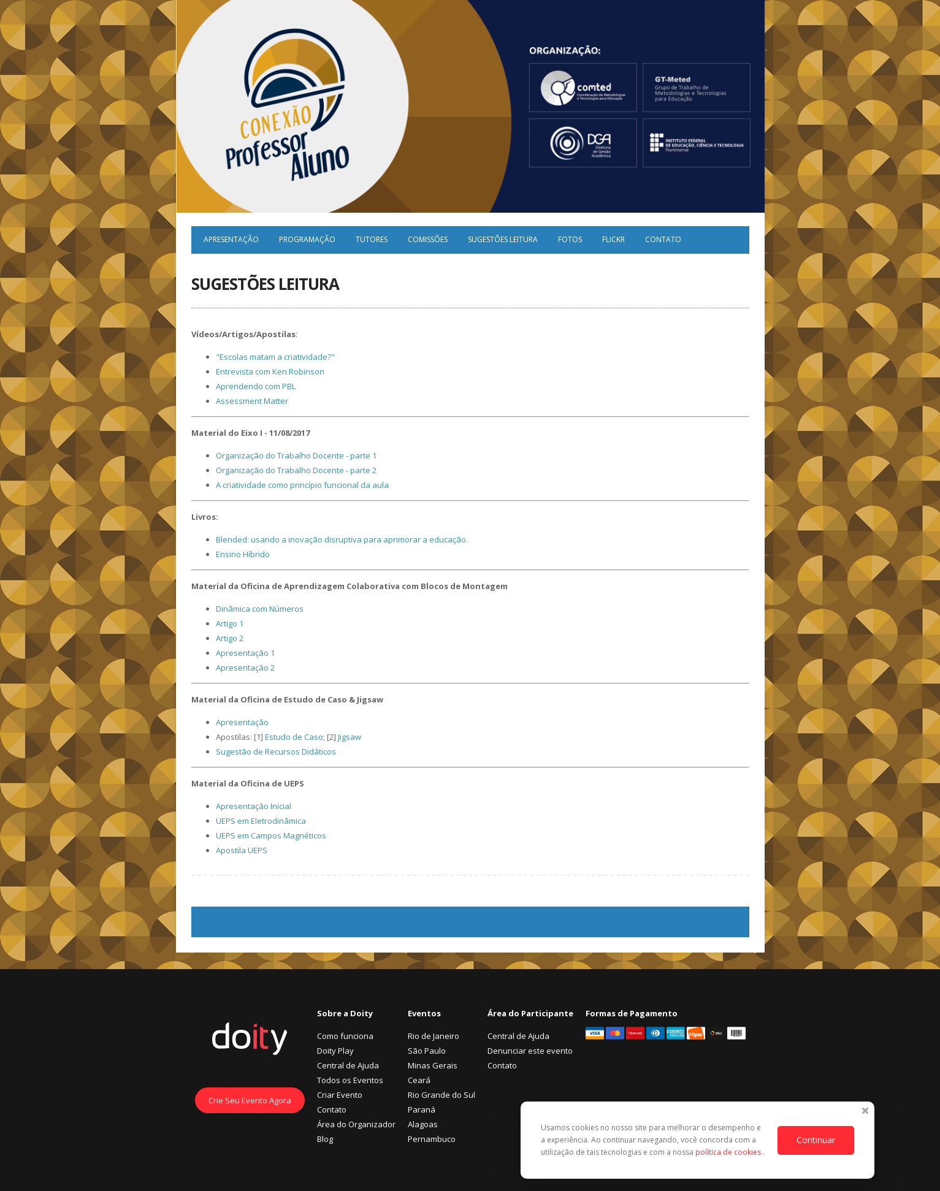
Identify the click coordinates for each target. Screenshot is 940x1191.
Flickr (613, 239)
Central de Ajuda (348, 1065)
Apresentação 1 (245, 652)
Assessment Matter (252, 400)
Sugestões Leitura (503, 239)
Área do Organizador (356, 1124)
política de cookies (729, 1152)
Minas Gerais (432, 1065)
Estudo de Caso (294, 736)
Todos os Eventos (350, 1080)
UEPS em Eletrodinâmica (261, 820)
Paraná (421, 1109)
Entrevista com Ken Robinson (270, 371)
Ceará (419, 1080)
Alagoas (423, 1124)
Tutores (372, 239)
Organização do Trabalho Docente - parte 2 (296, 470)
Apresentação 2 (245, 667)
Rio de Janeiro (433, 1035)
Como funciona (345, 1035)
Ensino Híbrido (243, 554)
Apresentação (231, 239)
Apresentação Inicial (253, 806)
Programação (307, 239)
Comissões (428, 239)
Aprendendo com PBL (256, 386)
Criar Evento (339, 1094)
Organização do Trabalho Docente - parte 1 (296, 455)
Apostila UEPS (241, 850)
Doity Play (335, 1050)
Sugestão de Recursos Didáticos (276, 751)
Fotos (570, 239)
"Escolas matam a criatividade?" (275, 356)
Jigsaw (349, 736)
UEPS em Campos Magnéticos (271, 835)
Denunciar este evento (530, 1050)
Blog (325, 1138)
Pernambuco (432, 1138)
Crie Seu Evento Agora (249, 1100)
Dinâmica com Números (260, 608)
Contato (663, 239)
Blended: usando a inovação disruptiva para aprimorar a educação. (342, 539)
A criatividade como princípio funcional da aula (302, 484)
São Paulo (427, 1050)
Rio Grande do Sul (441, 1094)
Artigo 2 (229, 638)
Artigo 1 (229, 623)
